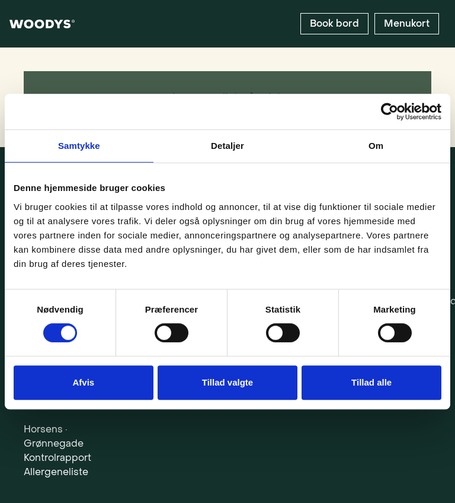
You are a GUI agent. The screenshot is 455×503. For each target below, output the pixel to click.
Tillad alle (371, 382)
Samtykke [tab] (79, 146)
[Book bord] (334, 23)
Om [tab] (376, 146)
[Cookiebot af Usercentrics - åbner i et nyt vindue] (389, 111)
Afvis (83, 382)
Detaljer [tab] (227, 146)
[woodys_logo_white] (42, 24)
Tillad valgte (227, 382)
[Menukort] (406, 23)
